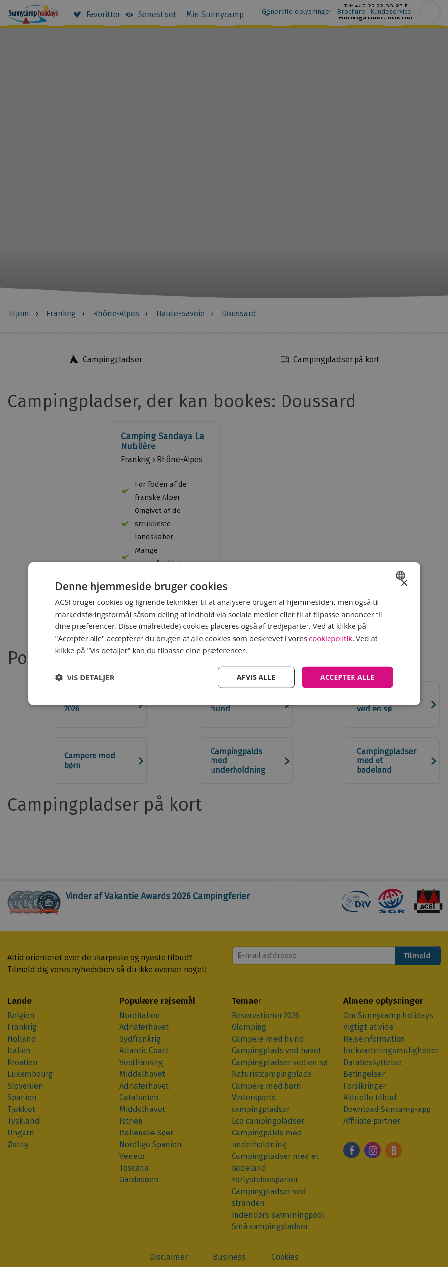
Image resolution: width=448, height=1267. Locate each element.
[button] (85, 677)
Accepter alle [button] (347, 676)
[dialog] (224, 633)
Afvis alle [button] (255, 676)
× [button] (404, 583)
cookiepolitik (330, 638)
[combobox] (402, 575)
